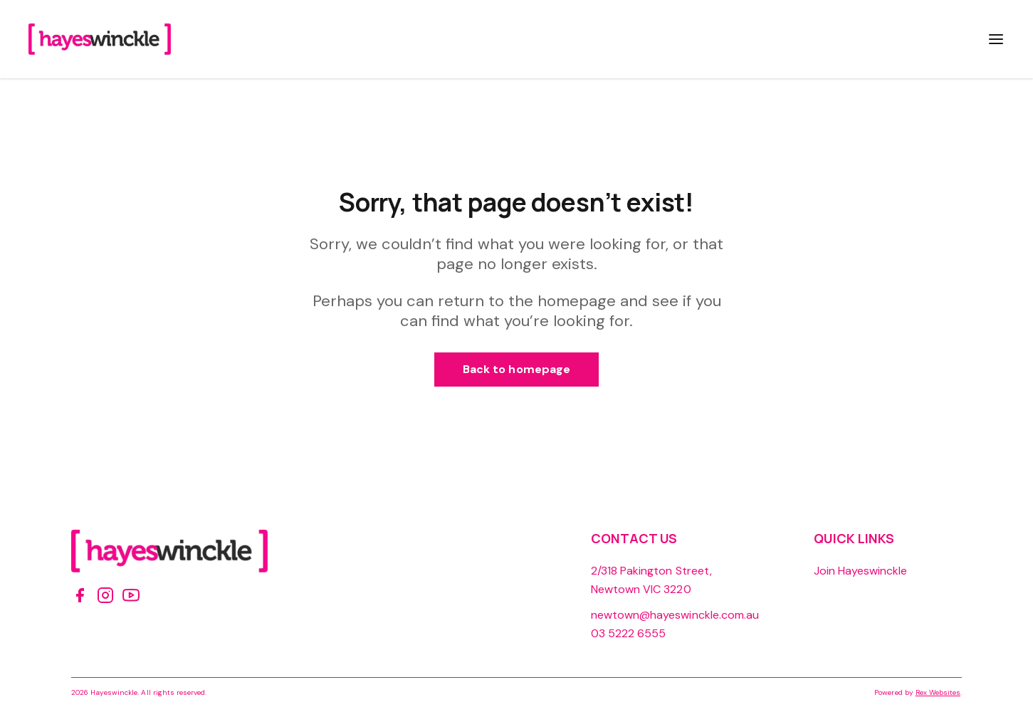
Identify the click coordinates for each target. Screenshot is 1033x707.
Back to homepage (516, 369)
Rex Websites (938, 692)
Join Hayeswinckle (861, 570)
